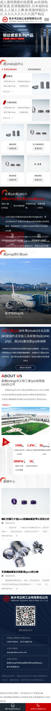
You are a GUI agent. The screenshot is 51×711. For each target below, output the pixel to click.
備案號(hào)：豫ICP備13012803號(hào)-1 (26, 680)
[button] (23, 54)
